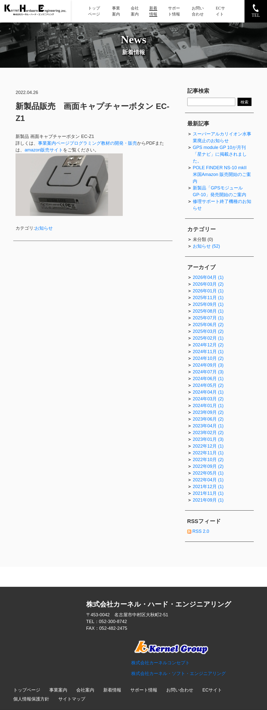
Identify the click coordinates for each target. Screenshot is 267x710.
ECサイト (212, 690)
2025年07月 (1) (208, 317)
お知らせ (44, 228)
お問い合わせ (179, 690)
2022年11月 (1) (208, 452)
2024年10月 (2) (208, 358)
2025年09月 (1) (208, 304)
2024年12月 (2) (208, 344)
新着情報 (112, 690)
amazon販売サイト (43, 149)
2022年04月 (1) (208, 479)
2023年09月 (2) (208, 412)
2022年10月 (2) (208, 459)
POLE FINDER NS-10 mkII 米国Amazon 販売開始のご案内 (222, 174)
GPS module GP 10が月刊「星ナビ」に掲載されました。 (220, 154)
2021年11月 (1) (208, 493)
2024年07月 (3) (208, 371)
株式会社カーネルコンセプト (160, 662)
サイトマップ (71, 699)
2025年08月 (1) (208, 311)
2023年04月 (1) (208, 425)
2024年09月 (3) (208, 365)
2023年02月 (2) (208, 432)
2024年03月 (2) (208, 398)
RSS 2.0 (198, 531)
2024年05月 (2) (208, 385)
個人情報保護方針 (31, 699)
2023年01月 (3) (208, 439)
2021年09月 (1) (208, 500)
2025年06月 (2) (208, 324)
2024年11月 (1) (208, 351)
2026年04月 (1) (208, 277)
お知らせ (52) (206, 246)
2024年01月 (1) (208, 405)
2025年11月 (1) (208, 297)
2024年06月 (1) (208, 378)
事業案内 (58, 690)
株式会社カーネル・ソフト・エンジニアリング (178, 673)
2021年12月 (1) (208, 486)
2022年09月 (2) (208, 466)
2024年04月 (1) (208, 392)
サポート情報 (143, 690)
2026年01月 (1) (208, 290)
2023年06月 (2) (208, 419)
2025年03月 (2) (208, 331)
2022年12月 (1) (208, 446)
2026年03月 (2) (208, 284)
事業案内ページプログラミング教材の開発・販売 (87, 143)
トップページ (26, 690)
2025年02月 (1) (208, 338)
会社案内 (85, 690)
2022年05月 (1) (208, 473)
